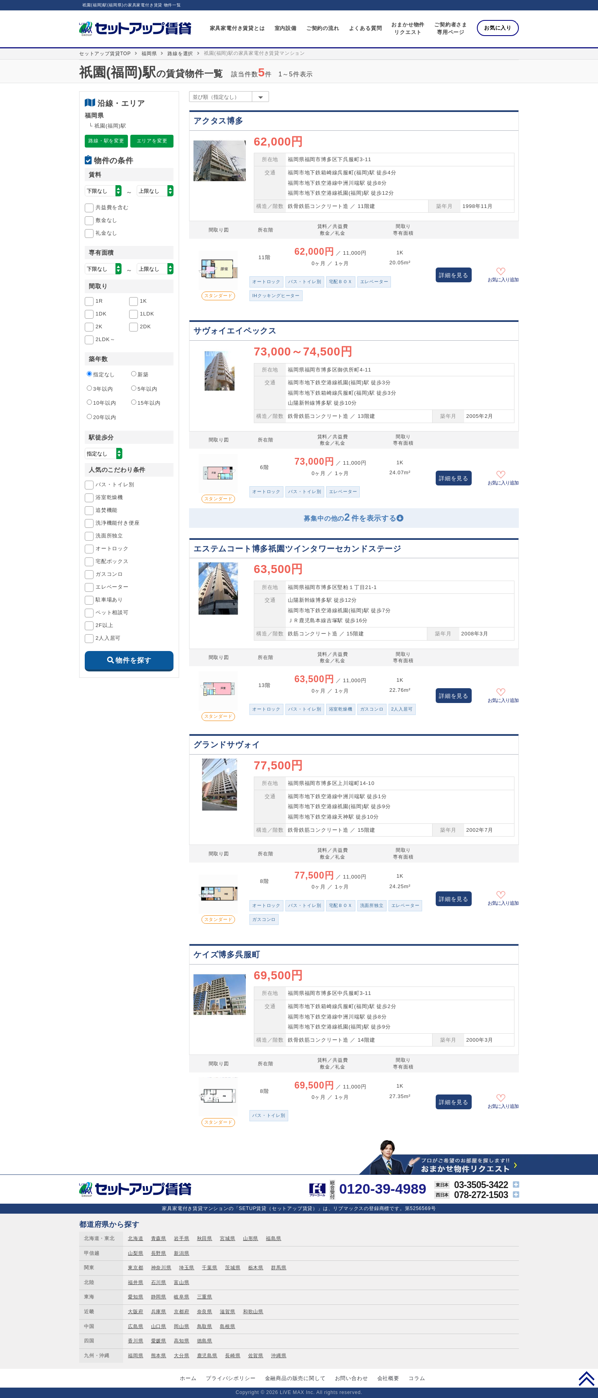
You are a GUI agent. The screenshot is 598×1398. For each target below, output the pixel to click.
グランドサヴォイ (226, 744)
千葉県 (209, 1267)
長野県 (158, 1253)
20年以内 (101, 417)
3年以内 (100, 388)
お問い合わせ (351, 1378)
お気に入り (498, 28)
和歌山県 (253, 1311)
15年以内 (145, 402)
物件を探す (133, 660)
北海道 (135, 1238)
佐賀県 (255, 1355)
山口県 (158, 1326)
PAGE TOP (586, 1378)
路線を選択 (180, 53)
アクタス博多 (218, 120)
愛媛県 (158, 1341)
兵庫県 (158, 1311)
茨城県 (232, 1267)
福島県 (273, 1238)
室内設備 (286, 28)
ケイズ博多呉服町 (226, 954)
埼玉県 (186, 1267)
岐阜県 (181, 1297)
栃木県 (255, 1267)
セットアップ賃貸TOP (105, 53)
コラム (417, 1378)
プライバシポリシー (230, 1378)
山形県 (250, 1238)
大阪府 (135, 1311)
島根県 (227, 1326)
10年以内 (101, 402)
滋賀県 (227, 1311)
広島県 (135, 1326)
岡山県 (181, 1326)
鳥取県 (204, 1326)
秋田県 (204, 1238)
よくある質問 (365, 28)
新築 (140, 374)
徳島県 (204, 1341)
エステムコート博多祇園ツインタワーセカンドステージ (297, 548)
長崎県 (232, 1355)
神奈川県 (161, 1267)
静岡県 (158, 1297)
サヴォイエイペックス (235, 330)
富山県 (181, 1282)
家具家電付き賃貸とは (237, 28)
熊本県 (158, 1355)
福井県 (135, 1282)
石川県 (158, 1282)
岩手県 (181, 1238)
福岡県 (149, 53)
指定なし (101, 374)
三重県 (204, 1297)
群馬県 (278, 1267)
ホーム (188, 1378)
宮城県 (227, 1238)
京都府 (181, 1311)
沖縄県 (278, 1355)
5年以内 (144, 388)
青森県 (158, 1238)
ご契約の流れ (322, 28)
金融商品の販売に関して (295, 1378)
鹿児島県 (207, 1355)
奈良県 (204, 1311)
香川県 (135, 1341)
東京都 (135, 1267)
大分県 (181, 1355)
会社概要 (388, 1378)
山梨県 (135, 1253)
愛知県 (135, 1297)
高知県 (181, 1341)
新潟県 (181, 1253)
